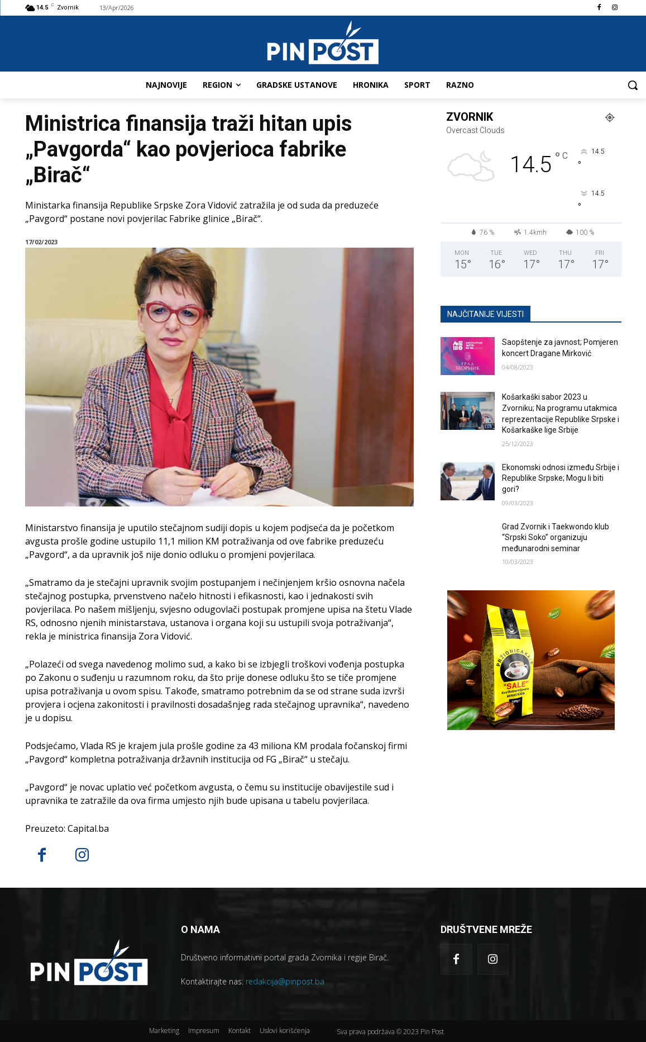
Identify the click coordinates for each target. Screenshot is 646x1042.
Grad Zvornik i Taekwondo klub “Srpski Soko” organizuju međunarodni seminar (555, 537)
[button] (632, 85)
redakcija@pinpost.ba (285, 981)
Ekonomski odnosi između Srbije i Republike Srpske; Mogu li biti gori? (560, 478)
